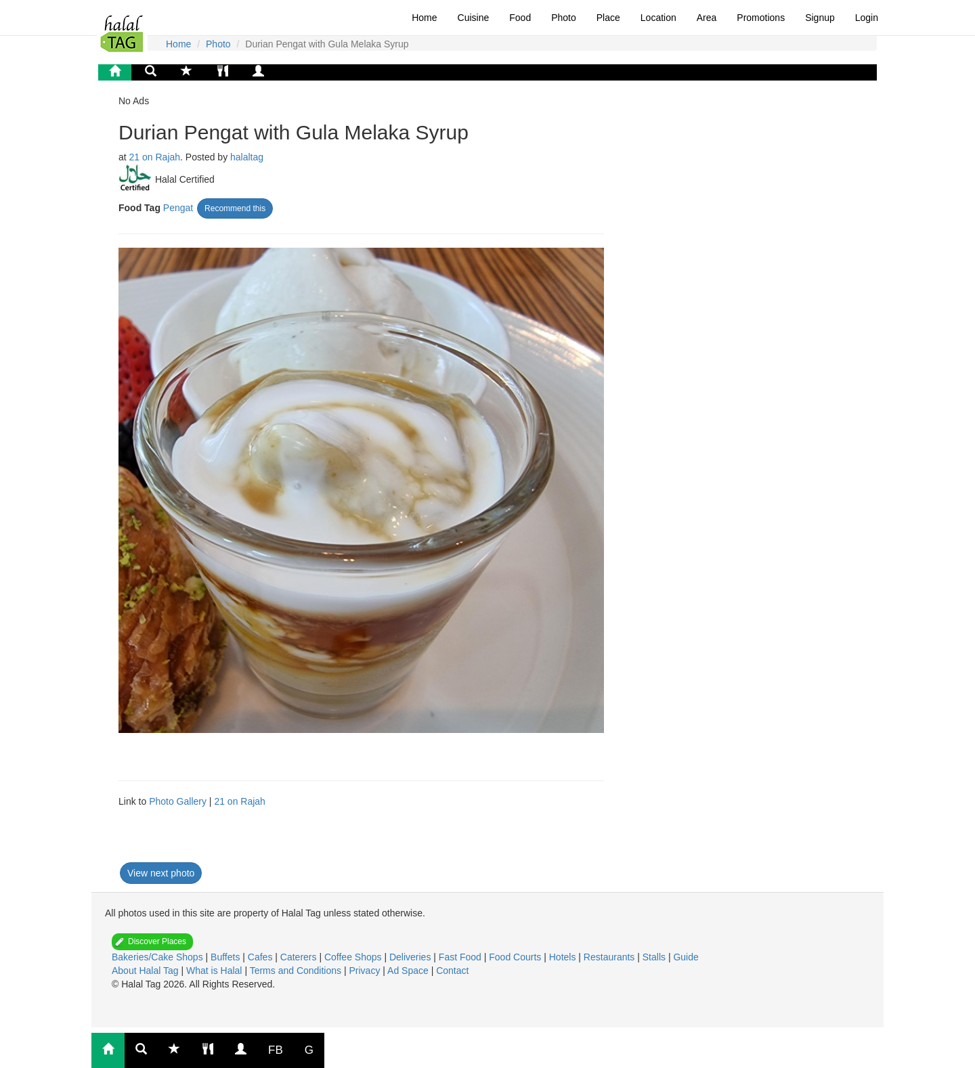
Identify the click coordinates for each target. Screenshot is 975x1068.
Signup (820, 17)
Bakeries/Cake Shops (159, 957)
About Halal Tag (146, 970)
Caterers (300, 957)
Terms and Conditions (297, 970)
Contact (452, 970)
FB (275, 1050)
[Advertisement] (314, 842)
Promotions (761, 17)
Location (658, 17)
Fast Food (461, 957)
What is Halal (215, 970)
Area (707, 17)
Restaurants (610, 957)
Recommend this (234, 208)
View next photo (160, 873)
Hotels (564, 957)
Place (608, 17)
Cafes (261, 957)
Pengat (178, 207)
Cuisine (474, 17)
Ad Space (408, 970)
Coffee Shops (354, 957)
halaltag (246, 157)
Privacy (366, 970)
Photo (563, 17)
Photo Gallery (178, 801)
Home (424, 17)
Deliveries (411, 957)
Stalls (655, 957)
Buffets (226, 957)
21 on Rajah (155, 157)
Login (866, 17)
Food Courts (516, 957)
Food (520, 17)
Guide (685, 957)
